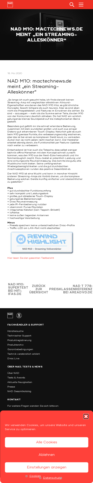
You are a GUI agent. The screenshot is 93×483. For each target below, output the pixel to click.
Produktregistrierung (19, 340)
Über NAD (13, 373)
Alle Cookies (46, 442)
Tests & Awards (16, 377)
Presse (11, 386)
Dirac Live (13, 358)
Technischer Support (19, 335)
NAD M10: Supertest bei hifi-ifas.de (18, 289)
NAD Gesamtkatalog (19, 391)
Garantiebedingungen (20, 349)
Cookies (35, 476)
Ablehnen (47, 455)
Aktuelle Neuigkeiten (19, 382)
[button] (86, 416)
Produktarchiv (15, 345)
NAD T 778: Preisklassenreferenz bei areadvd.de (70, 289)
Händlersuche (15, 331)
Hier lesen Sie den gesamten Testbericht (30, 258)
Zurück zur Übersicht (38, 289)
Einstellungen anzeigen (46, 467)
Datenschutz (52, 478)
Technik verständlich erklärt (23, 354)
